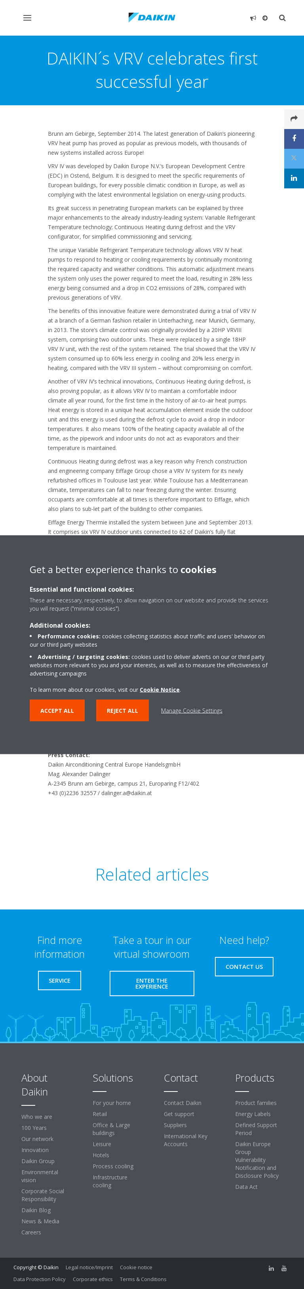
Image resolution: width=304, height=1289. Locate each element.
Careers (31, 1232)
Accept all (57, 710)
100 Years (34, 1127)
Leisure (102, 1144)
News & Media (40, 1221)
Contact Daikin (182, 1103)
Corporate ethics (93, 1279)
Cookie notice (136, 1267)
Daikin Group (38, 1161)
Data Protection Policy (39, 1279)
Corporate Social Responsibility (42, 1195)
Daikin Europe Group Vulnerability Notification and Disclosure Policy (257, 1159)
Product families (256, 1103)
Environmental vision (39, 1176)
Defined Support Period (256, 1129)
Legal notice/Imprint (89, 1267)
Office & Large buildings (111, 1129)
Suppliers (175, 1125)
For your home (112, 1103)
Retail (100, 1114)
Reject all (122, 710)
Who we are (36, 1116)
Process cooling (113, 1166)
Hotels (101, 1155)
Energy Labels (253, 1114)
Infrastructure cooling (110, 1181)
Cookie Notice (160, 689)
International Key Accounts (185, 1140)
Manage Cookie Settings (191, 710)
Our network (37, 1139)
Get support (179, 1114)
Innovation (35, 1150)
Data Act (246, 1186)
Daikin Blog (36, 1210)
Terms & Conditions (143, 1279)
